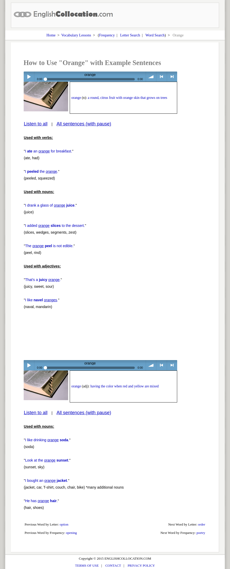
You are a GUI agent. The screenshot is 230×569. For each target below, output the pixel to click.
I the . (41, 171)
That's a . (43, 280)
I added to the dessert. (55, 225)
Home (50, 35)
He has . (41, 501)
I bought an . (46, 480)
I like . (41, 300)
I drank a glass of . (50, 205)
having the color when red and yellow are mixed (124, 386)
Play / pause (29, 77)
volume (151, 77)
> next (172, 77)
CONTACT (113, 565)
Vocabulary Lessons (76, 35)
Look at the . (47, 460)
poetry (200, 533)
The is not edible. (49, 246)
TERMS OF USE (87, 565)
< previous (161, 77)
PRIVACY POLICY (141, 565)
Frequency (107, 35)
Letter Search (130, 35)
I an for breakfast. (48, 151)
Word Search (155, 35)
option (64, 524)
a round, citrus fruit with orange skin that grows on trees (127, 98)
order (201, 524)
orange (76, 98)
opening (71, 533)
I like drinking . (47, 440)
